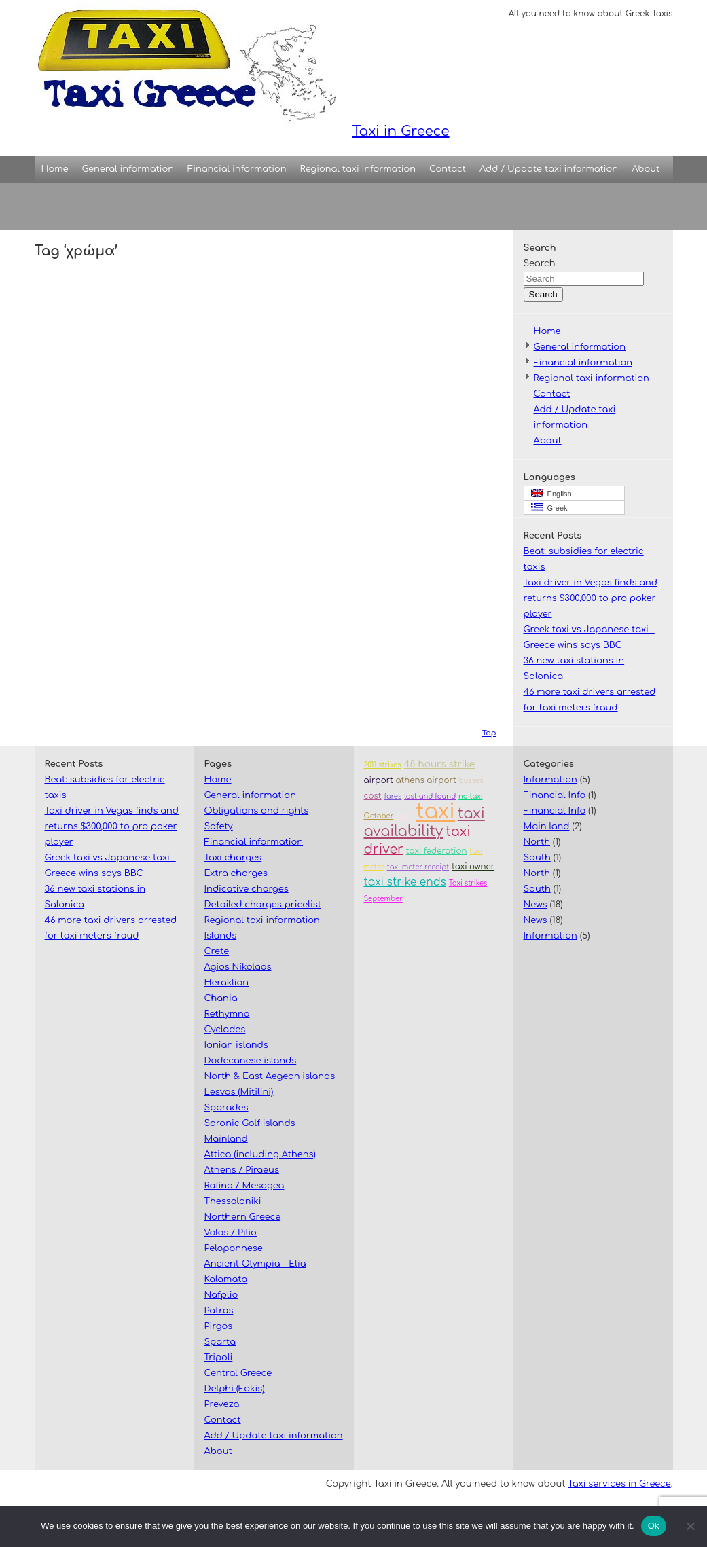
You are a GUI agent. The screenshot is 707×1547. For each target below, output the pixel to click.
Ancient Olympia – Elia (255, 1264)
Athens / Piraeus (241, 1170)
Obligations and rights (256, 811)
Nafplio (221, 1295)
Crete (217, 951)
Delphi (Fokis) (234, 1389)
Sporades (226, 1107)
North (537, 842)
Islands (220, 936)
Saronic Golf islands (249, 1123)
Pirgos (218, 1326)
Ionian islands (236, 1045)
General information (128, 169)
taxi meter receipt (418, 867)
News (535, 904)
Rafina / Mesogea (244, 1185)
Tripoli (218, 1357)
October (379, 816)
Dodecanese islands (250, 1061)
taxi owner (473, 866)
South (537, 857)
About (645, 169)
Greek (549, 507)
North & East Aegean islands (270, 1076)
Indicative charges (246, 889)
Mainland (226, 1139)
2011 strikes (382, 765)
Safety (218, 826)
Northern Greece (242, 1217)
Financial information (237, 169)
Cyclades (225, 1029)
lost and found (430, 796)
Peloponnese (233, 1248)
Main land (547, 826)
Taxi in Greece (242, 69)
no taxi (470, 796)
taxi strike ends (405, 882)
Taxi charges (233, 857)
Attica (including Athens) (260, 1154)
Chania (221, 998)
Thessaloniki (232, 1201)
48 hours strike (439, 764)
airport (378, 780)
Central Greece (238, 1373)
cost (373, 796)
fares (392, 796)
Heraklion (226, 982)
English (551, 493)
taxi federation (436, 851)
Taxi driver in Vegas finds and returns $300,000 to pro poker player (591, 598)
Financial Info (555, 795)
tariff (405, 816)
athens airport (426, 780)
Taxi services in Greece (619, 1484)
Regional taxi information (358, 169)
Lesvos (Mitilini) (239, 1092)
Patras (219, 1310)
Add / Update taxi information (548, 169)
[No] (690, 1526)
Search (540, 263)
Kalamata (226, 1279)
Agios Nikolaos (238, 967)
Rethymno (227, 1014)
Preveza (222, 1404)
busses (470, 780)
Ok (653, 1526)
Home (55, 169)
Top (489, 733)
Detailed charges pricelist (262, 904)
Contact (447, 169)
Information (550, 779)
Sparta (220, 1342)
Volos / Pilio (230, 1232)
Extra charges (236, 873)
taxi (435, 812)
